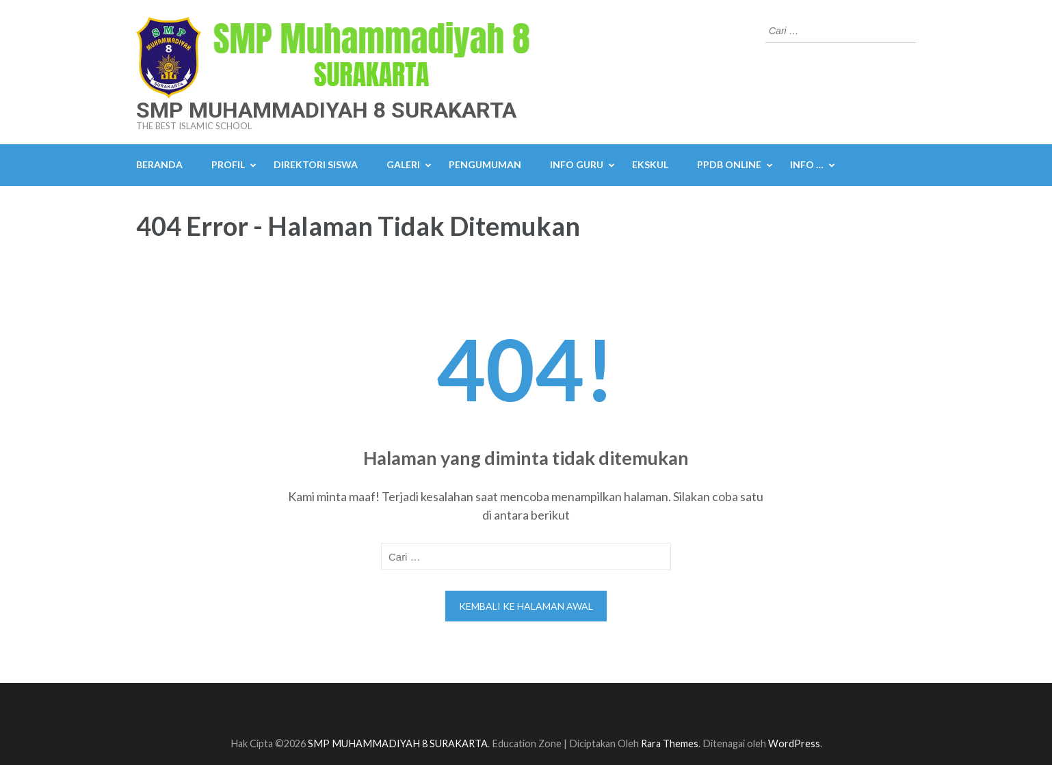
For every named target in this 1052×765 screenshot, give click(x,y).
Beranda (159, 164)
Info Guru (576, 164)
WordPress (794, 743)
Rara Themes (669, 743)
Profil (228, 164)
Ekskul (650, 164)
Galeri (403, 164)
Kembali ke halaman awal (526, 606)
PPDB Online (729, 164)
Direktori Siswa (316, 164)
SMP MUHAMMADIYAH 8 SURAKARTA (326, 110)
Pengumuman (485, 164)
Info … (807, 164)
